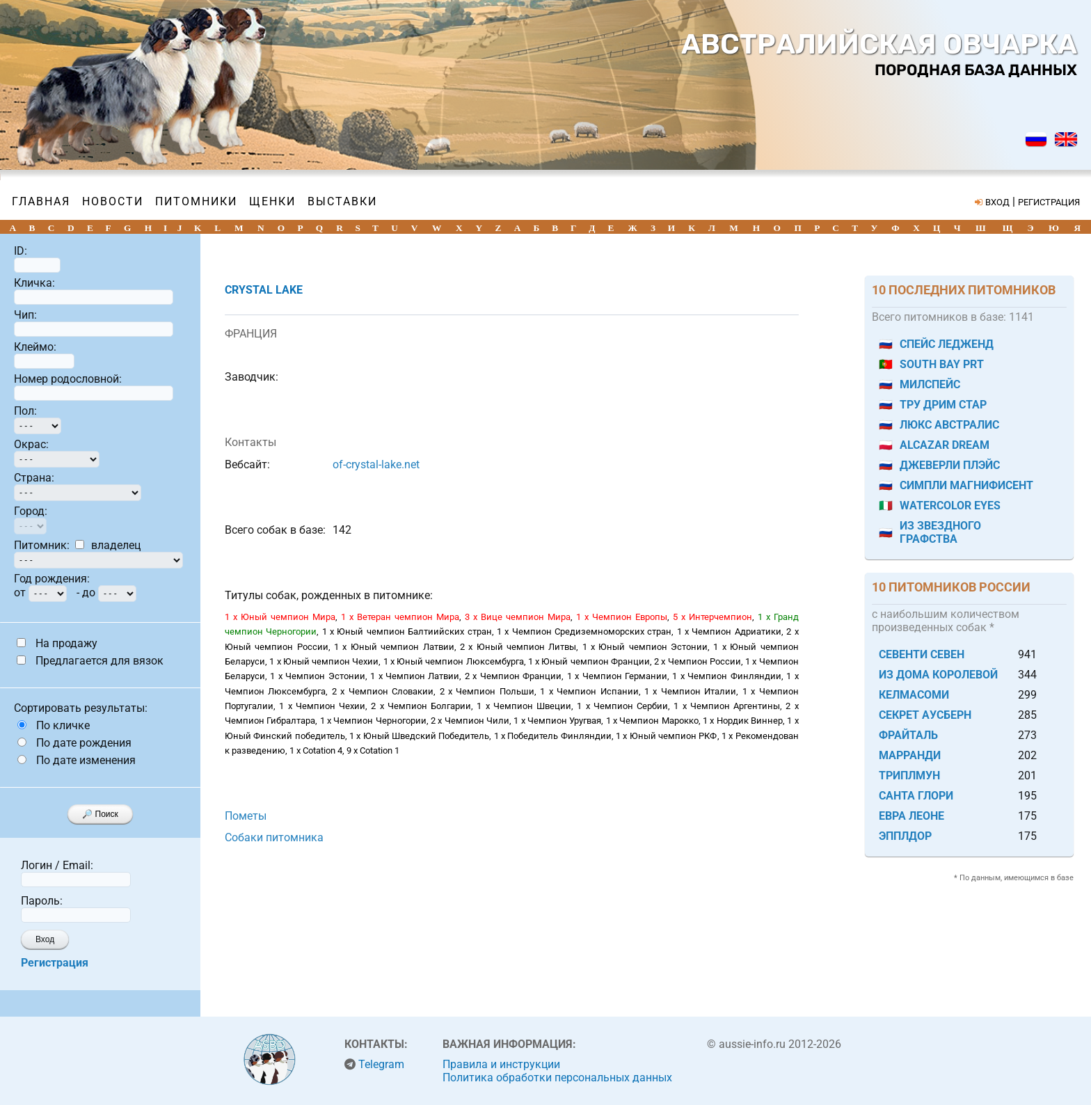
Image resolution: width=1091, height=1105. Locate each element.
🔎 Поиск (100, 814)
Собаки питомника (274, 837)
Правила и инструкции (501, 1064)
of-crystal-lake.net (376, 464)
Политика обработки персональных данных (557, 1077)
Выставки (342, 201)
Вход (44, 939)
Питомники (196, 201)
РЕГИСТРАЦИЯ (1049, 202)
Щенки (272, 201)
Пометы (245, 815)
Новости (112, 201)
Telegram (381, 1064)
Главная (41, 201)
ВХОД (997, 202)
